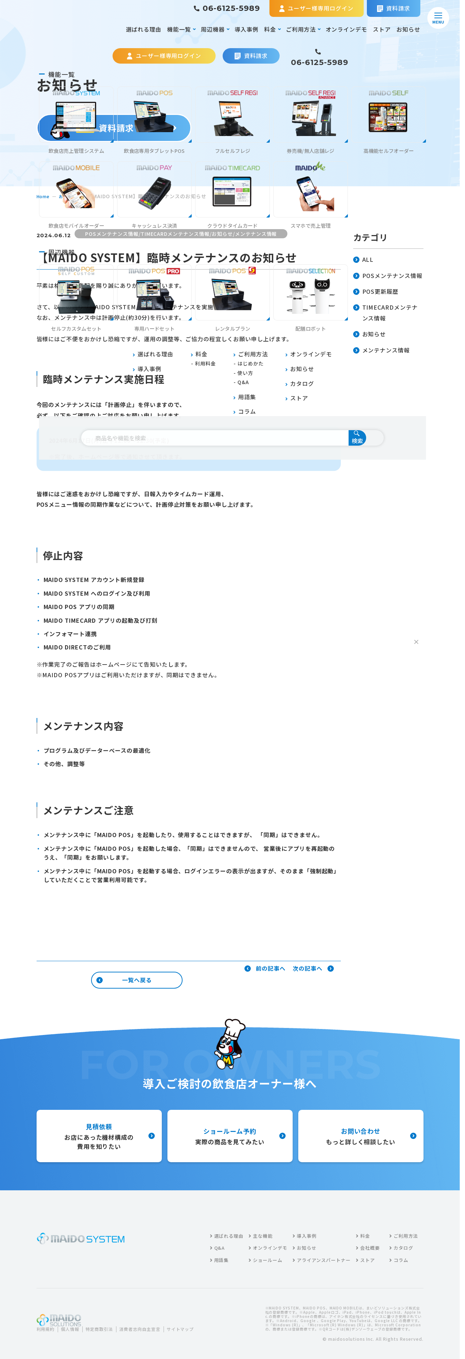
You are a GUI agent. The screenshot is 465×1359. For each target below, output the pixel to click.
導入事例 (247, 29)
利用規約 (47, 1324)
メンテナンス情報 (381, 350)
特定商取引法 (107, 1324)
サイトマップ (55, 1333)
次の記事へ (313, 968)
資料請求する (114, 128)
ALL (363, 260)
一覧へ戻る (124, 980)
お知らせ (408, 29)
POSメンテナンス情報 (388, 276)
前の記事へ (265, 968)
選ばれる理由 (144, 29)
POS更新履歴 (376, 292)
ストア (382, 29)
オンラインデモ (347, 29)
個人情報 (74, 1324)
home (44, 196)
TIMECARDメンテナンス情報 (385, 313)
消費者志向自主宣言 (153, 1324)
